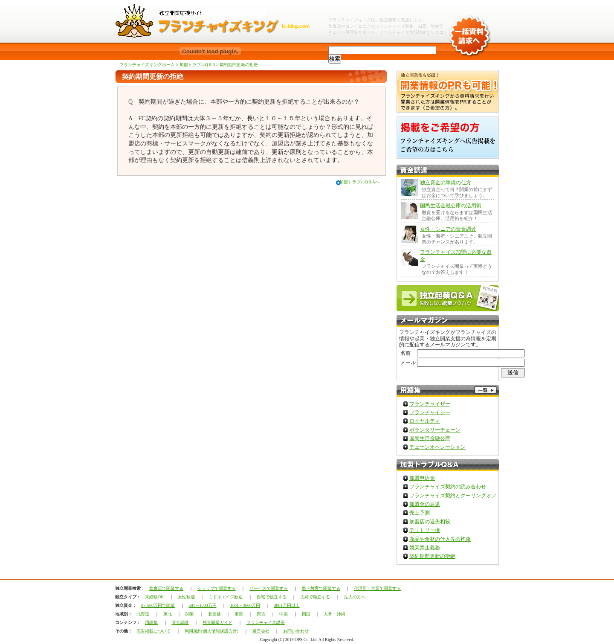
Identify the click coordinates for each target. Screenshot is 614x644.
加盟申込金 (422, 478)
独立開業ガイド (217, 622)
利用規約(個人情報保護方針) (212, 631)
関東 (189, 614)
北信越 (214, 614)
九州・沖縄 (334, 614)
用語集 (151, 622)
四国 (306, 614)
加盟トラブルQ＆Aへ (359, 182)
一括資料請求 (469, 30)
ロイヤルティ (424, 421)
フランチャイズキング (349, 19)
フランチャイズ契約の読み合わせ (447, 487)
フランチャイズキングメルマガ (448, 321)
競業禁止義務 (424, 548)
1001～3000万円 (245, 605)
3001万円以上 (287, 605)
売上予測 (419, 513)
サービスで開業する (268, 588)
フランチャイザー (429, 404)
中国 (283, 614)
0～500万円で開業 (158, 605)
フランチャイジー (429, 412)
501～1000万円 (203, 605)
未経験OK (154, 597)
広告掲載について (153, 631)
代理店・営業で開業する (377, 588)
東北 (167, 614)
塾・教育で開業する (321, 588)
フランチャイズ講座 (265, 622)
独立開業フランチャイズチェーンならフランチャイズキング (217, 21)
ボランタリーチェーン (434, 430)
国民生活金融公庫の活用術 (450, 206)
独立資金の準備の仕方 (445, 183)
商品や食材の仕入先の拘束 (440, 539)
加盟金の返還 (424, 504)
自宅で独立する (272, 597)
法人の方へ (354, 597)
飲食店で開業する (166, 588)
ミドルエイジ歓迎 (226, 597)
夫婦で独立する (315, 597)
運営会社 (260, 631)
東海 (239, 614)
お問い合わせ (296, 631)
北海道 (142, 614)
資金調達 (180, 622)
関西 (261, 614)
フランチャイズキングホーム (147, 64)
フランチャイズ (394, 32)
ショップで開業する (216, 588)
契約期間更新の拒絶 (239, 64)
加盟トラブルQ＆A (197, 64)
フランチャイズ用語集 (448, 391)
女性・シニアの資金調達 (448, 229)
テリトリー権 (424, 530)
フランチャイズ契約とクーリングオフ (452, 496)
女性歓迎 (186, 597)
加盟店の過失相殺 (429, 522)
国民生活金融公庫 (429, 438)
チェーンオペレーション (437, 447)
